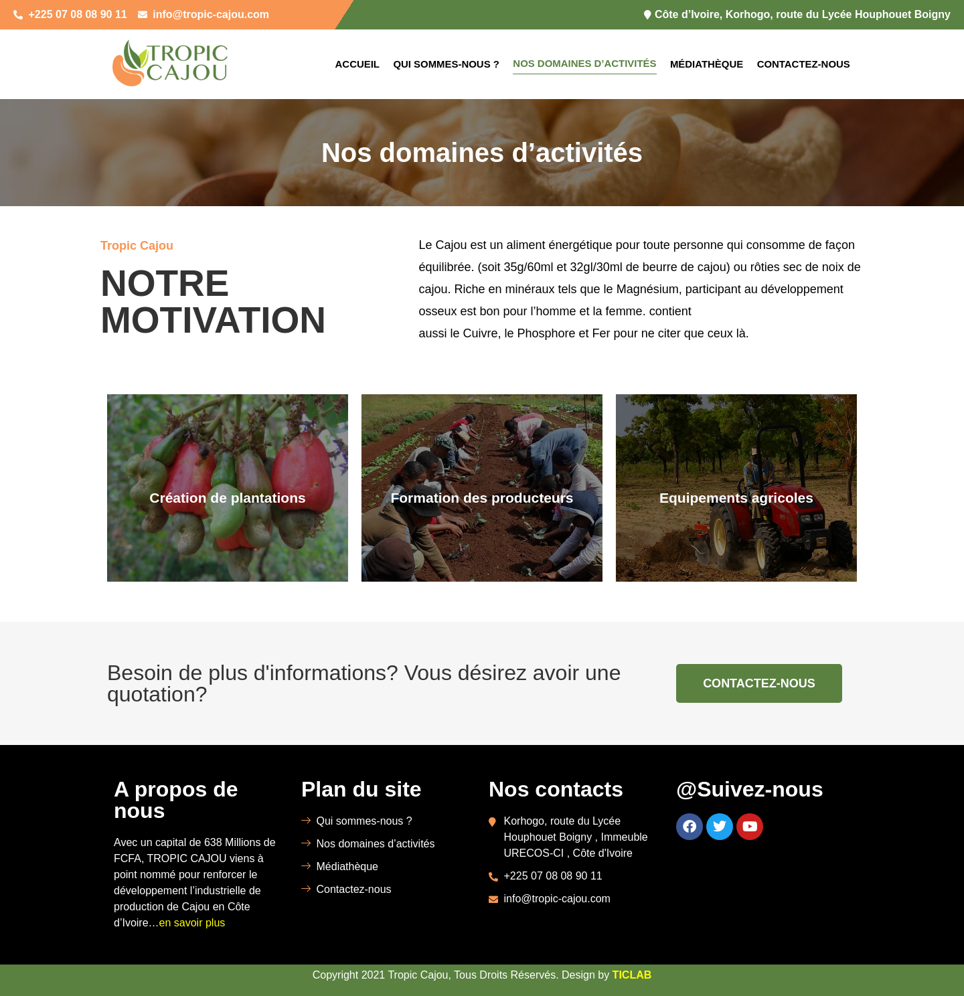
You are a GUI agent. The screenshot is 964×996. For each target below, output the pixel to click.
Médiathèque (707, 64)
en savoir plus (192, 922)
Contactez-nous (803, 64)
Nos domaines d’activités (585, 63)
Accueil (357, 64)
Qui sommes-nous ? (445, 64)
